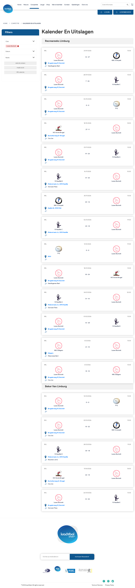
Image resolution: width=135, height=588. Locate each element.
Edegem (50, 353)
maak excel (20, 67)
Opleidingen (76, 4)
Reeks (7, 57)
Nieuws (26, 4)
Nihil (49, 256)
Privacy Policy (109, 585)
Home (19, 4)
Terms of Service (97, 585)
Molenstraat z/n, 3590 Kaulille (58, 184)
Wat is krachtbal (57, 4)
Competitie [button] (34, 4)
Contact (67, 4)
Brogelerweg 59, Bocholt (56, 63)
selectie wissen (20, 63)
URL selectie (20, 72)
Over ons (85, 4)
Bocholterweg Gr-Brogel (56, 135)
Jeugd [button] (42, 4)
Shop (48, 4)
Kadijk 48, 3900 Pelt (54, 208)
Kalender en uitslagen (32, 23)
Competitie (15, 23)
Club (7, 41)
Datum (8, 51)
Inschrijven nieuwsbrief (82, 556)
